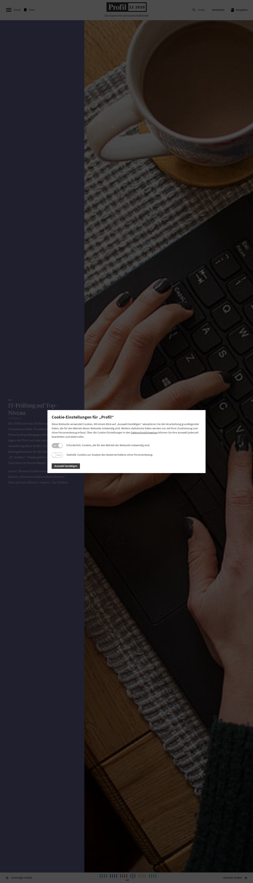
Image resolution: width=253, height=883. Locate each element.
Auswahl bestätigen (65, 466)
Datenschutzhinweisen (144, 432)
